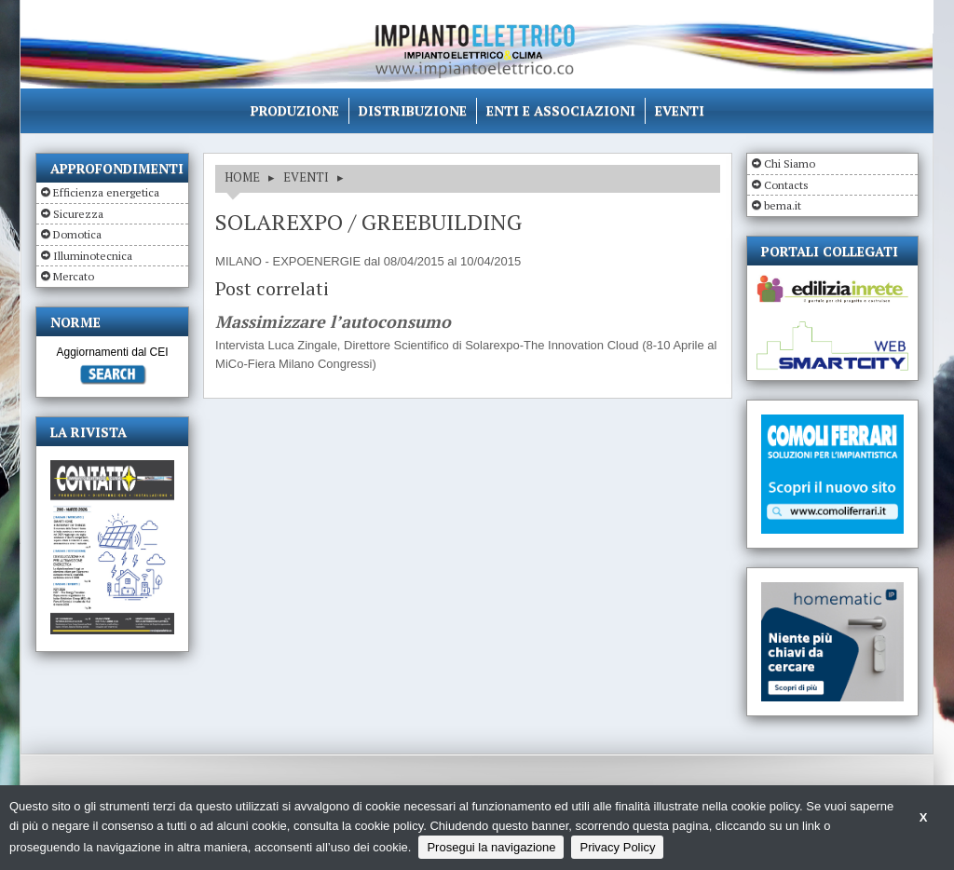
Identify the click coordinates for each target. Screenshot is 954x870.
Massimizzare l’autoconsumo (333, 322)
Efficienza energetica (106, 192)
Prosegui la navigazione (491, 847)
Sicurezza (78, 214)
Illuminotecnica (92, 256)
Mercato (73, 276)
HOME (242, 177)
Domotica (77, 234)
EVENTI (306, 177)
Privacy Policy (617, 847)
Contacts (786, 185)
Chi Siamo (789, 163)
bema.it (782, 205)
